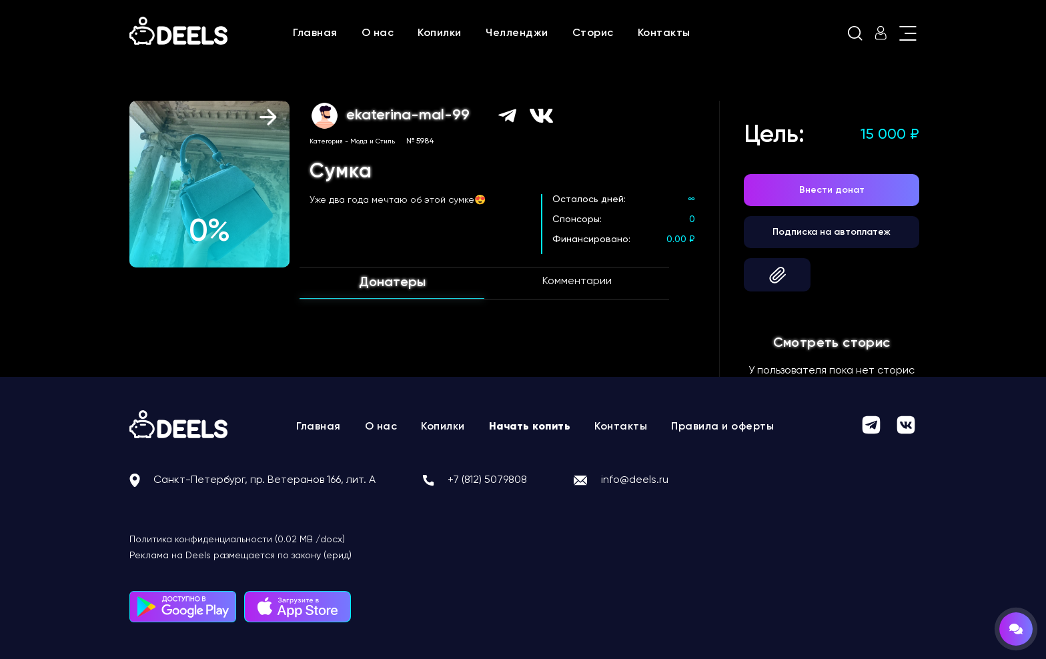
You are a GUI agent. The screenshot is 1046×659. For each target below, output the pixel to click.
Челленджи (517, 33)
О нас (378, 33)
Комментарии (577, 281)
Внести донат (832, 190)
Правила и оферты (722, 427)
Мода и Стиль (372, 141)
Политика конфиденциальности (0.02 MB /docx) (237, 539)
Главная (315, 33)
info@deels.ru (634, 480)
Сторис (593, 33)
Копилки (440, 33)
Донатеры (392, 282)
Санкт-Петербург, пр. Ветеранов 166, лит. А (264, 480)
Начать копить (530, 427)
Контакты (664, 33)
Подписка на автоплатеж (831, 232)
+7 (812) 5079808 (487, 480)
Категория (326, 141)
